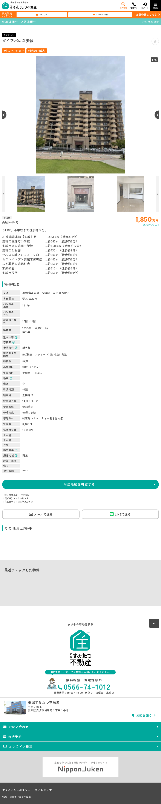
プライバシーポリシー (16, 790)
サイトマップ (43, 790)
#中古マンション (13, 50)
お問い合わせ (16, 727)
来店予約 (12, 736)
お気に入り (42, 14)
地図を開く (142, 715)
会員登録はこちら (146, 14)
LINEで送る (120, 514)
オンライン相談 (17, 746)
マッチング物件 (100, 14)
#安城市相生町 (37, 50)
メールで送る (40, 514)
